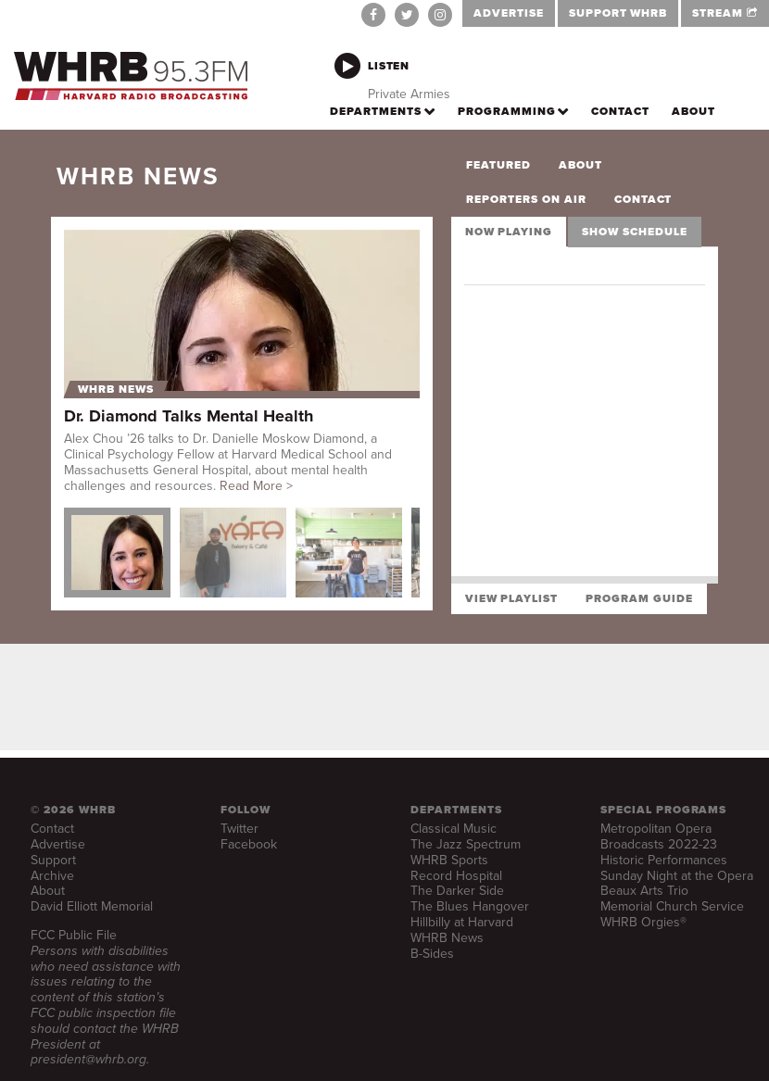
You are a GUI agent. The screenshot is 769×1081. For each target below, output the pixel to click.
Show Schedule (634, 231)
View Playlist (511, 598)
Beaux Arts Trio (644, 890)
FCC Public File (74, 935)
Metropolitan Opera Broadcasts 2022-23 (658, 836)
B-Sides (432, 953)
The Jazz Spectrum (465, 844)
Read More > (256, 486)
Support (53, 860)
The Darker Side (457, 890)
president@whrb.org (88, 1059)
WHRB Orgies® (643, 922)
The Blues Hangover (469, 906)
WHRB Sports (449, 860)
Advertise (58, 844)
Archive (52, 876)
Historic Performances (663, 860)
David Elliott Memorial (92, 906)
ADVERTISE (508, 13)
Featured (498, 165)
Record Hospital (456, 876)
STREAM (725, 13)
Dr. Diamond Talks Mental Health (188, 416)
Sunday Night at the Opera (676, 876)
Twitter (239, 828)
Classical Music (453, 828)
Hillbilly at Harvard (461, 922)
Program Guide (639, 598)
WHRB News (116, 389)
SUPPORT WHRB (618, 13)
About (580, 165)
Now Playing (509, 231)
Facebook (249, 844)
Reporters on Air (526, 199)
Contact (643, 199)
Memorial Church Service (672, 906)
